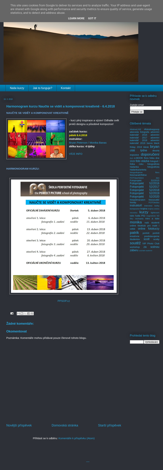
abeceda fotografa (139, 132)
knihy (156, 205)
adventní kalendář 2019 (144, 141)
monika (136, 222)
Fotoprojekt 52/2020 (144, 196)
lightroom (155, 212)
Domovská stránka (65, 425)
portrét (146, 233)
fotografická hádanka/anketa (144, 168)
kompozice (135, 208)
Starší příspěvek (109, 425)
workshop (135, 247)
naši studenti (152, 222)
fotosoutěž (154, 199)
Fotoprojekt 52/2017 (144, 186)
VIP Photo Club (150, 243)
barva (150, 143)
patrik (134, 232)
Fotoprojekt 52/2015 (144, 180)
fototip (133, 202)
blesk (146, 147)
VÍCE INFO (75, 153)
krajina (143, 208)
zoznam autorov (145, 251)
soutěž (135, 243)
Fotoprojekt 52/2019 (144, 193)
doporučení (150, 154)
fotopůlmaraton (137, 199)
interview (148, 205)
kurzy (143, 212)
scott (146, 239)
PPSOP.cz (64, 300)
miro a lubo (152, 218)
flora (146, 158)
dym (131, 158)
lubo (132, 215)
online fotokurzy (148, 228)
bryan (154, 146)
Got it (92, 18)
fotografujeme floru (144, 172)
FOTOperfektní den (144, 178)
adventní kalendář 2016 (144, 133)
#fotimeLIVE (135, 129)
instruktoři (136, 205)
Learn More (76, 18)
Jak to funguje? (42, 88)
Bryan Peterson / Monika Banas (88, 142)
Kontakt (66, 88)
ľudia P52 (140, 215)
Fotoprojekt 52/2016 (144, 183)
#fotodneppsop (151, 129)
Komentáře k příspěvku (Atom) (76, 438)
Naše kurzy (17, 88)
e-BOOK (138, 158)
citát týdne (138, 150)
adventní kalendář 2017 (144, 136)
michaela (139, 218)
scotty (156, 239)
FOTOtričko (154, 202)
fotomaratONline (138, 175)
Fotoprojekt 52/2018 (144, 190)
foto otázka (142, 161)
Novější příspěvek (19, 425)
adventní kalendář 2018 (144, 139)
